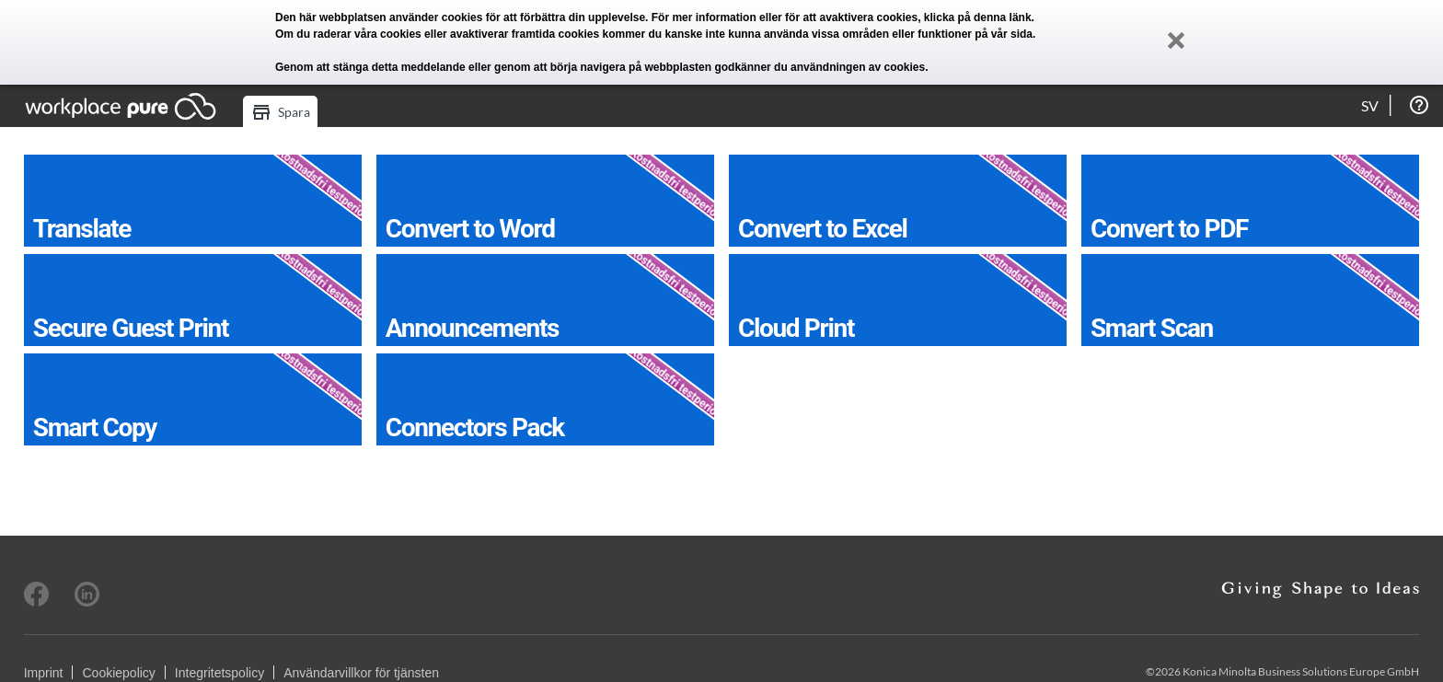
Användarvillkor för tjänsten (361, 672)
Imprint (43, 672)
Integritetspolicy (219, 672)
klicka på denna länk (978, 17)
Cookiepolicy (118, 672)
